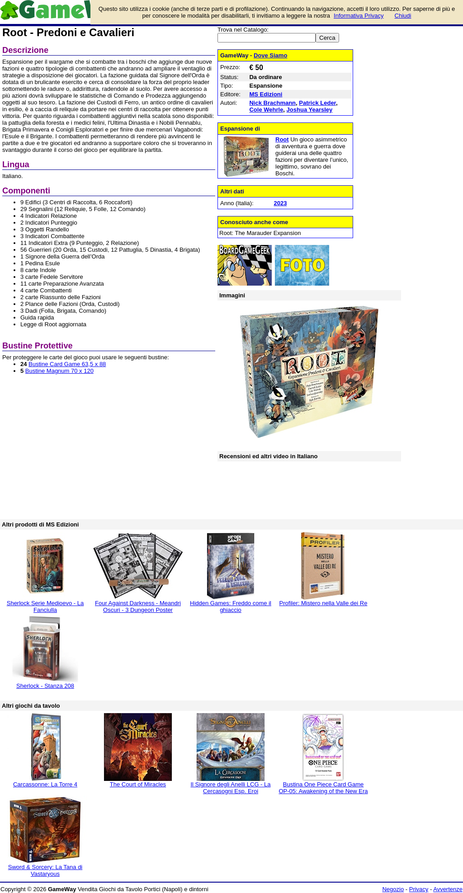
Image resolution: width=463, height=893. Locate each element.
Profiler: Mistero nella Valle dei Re (323, 603)
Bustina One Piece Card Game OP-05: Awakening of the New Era (323, 787)
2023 (280, 203)
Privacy (419, 889)
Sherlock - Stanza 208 (45, 685)
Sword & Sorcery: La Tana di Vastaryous (45, 870)
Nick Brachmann (272, 102)
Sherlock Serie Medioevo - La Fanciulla (45, 606)
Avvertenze (448, 889)
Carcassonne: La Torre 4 (45, 784)
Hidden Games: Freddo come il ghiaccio (230, 606)
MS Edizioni (265, 94)
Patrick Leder (317, 102)
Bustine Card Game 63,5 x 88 (67, 364)
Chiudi (403, 15)
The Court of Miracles (138, 784)
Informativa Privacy (359, 15)
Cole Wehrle (266, 109)
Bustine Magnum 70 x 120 (59, 370)
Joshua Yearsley (310, 109)
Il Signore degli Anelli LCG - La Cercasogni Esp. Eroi (230, 787)
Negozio (393, 889)
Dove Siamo (270, 55)
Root (282, 139)
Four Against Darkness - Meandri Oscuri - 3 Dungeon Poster (138, 606)
